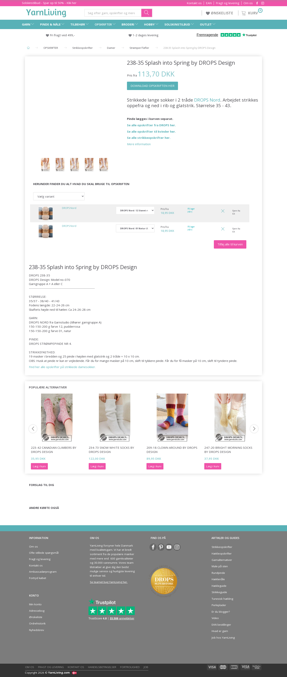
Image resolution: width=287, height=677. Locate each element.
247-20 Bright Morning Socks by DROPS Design (228, 450)
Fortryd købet (37, 578)
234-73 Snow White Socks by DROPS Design (111, 450)
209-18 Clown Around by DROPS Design (171, 450)
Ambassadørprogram (43, 571)
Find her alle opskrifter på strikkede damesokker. (62, 367)
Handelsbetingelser (102, 667)
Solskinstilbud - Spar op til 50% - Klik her (49, 3)
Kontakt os (194, 3)
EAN (209, 3)
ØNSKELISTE (220, 13)
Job (146, 667)
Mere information (139, 144)
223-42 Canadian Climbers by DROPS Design (53, 450)
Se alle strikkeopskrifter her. (148, 138)
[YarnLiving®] (46, 12)
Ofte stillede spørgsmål (44, 553)
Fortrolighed (130, 667)
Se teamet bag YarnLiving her (108, 582)
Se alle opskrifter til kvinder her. (151, 131)
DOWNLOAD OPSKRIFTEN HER (152, 86)
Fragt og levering (227, 3)
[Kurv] (251, 12)
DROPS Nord (207, 100)
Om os (248, 3)
